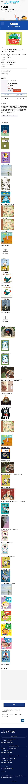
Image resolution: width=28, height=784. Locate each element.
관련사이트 (14, 781)
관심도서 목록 (21, 94)
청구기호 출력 (8, 98)
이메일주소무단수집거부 (7, 768)
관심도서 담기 (8, 94)
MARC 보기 (21, 98)
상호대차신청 (17, 90)
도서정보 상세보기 (9, 115)
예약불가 (10, 90)
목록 (14, 704)
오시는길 (3, 771)
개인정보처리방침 (5, 766)
